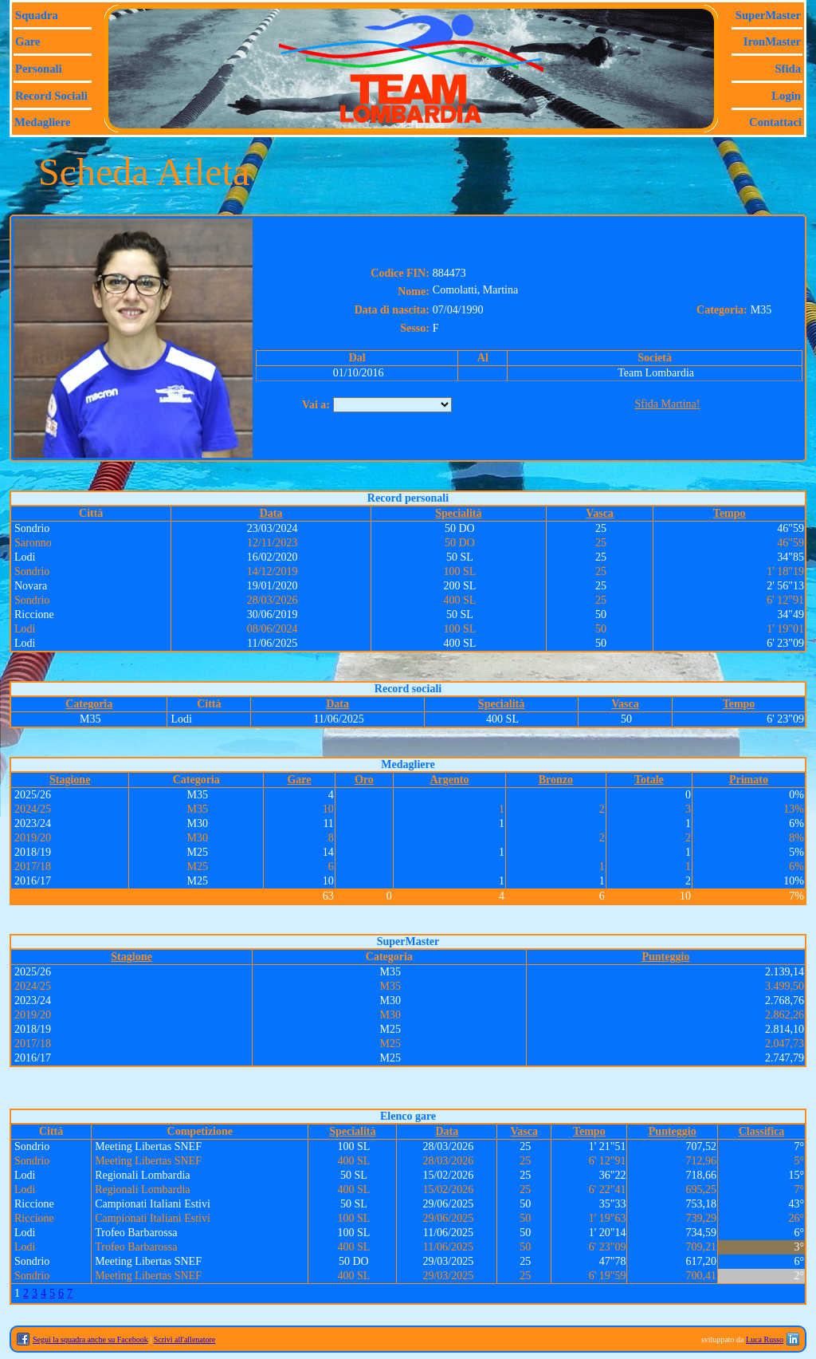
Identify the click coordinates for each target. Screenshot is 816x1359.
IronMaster (772, 41)
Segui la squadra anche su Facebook (90, 1339)
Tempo (729, 513)
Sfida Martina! (667, 404)
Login (786, 95)
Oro (364, 780)
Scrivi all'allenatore (185, 1339)
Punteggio (665, 957)
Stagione (69, 780)
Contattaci (775, 122)
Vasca (600, 513)
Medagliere (42, 122)
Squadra (36, 15)
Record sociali (51, 95)
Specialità (458, 513)
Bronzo (556, 780)
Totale (649, 780)
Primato (748, 780)
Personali (38, 68)
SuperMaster (768, 15)
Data (271, 513)
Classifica (762, 1131)
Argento (449, 780)
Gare (27, 41)
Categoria (88, 704)
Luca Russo (764, 1339)
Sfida (788, 68)
